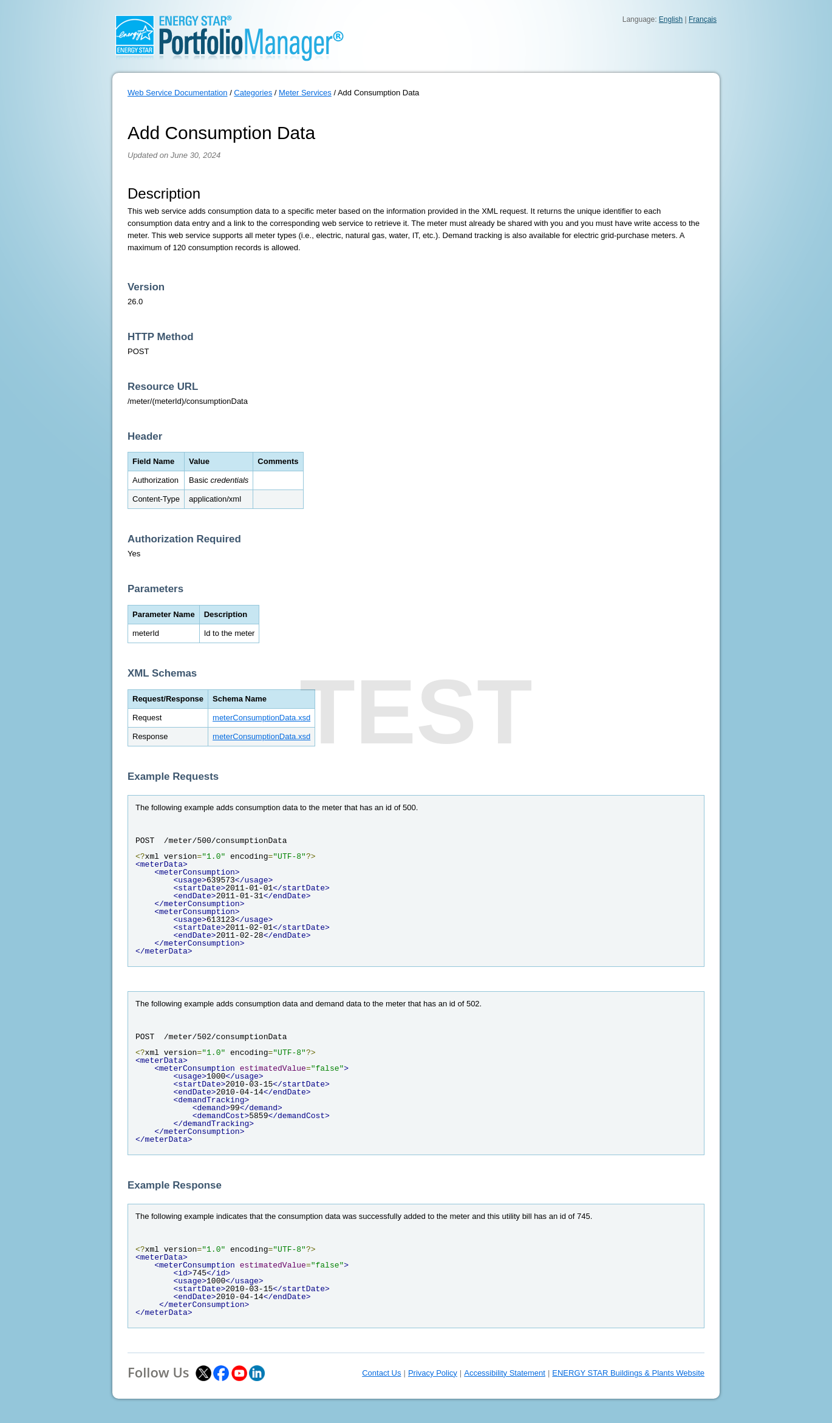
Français (703, 19)
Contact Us (381, 1372)
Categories (253, 92)
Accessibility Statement (504, 1372)
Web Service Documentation (178, 92)
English (671, 19)
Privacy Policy (432, 1372)
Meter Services (305, 92)
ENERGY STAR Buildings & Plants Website (628, 1372)
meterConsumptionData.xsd (261, 717)
